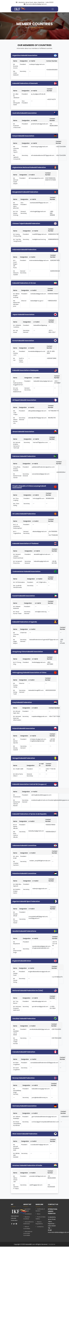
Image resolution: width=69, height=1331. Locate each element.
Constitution (28, 1214)
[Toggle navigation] (52, 9)
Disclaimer (51, 1244)
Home (27, 28)
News (38, 1214)
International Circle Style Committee (27, 1233)
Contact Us (40, 1227)
